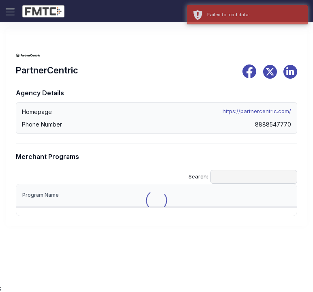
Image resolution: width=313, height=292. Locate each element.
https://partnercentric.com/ (257, 111)
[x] (270, 72)
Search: (243, 177)
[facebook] (249, 71)
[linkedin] (290, 72)
